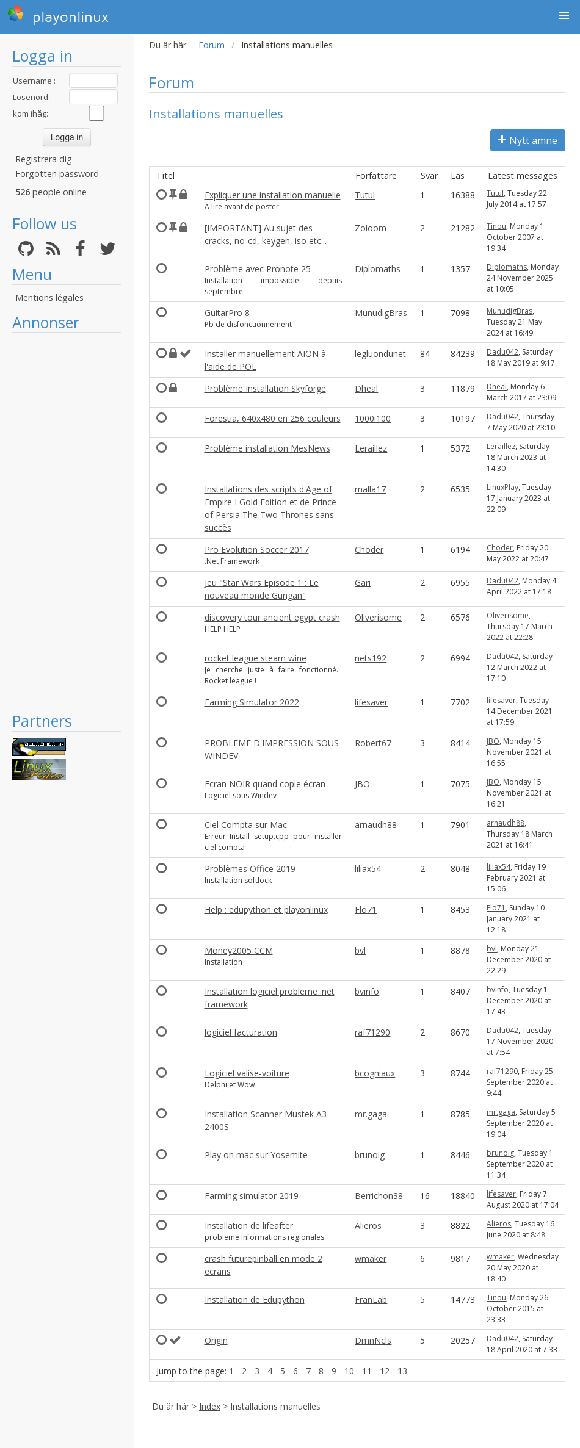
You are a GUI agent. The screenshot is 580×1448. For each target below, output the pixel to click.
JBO (493, 741)
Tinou (496, 226)
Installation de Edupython (255, 1299)
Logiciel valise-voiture (247, 1073)
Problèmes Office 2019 (250, 868)
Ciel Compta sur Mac (246, 824)
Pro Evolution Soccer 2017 (257, 549)
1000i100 (373, 418)
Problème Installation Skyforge (265, 388)
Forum (211, 45)
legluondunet (380, 353)
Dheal (366, 388)
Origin (216, 1340)
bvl (360, 950)
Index (209, 1406)
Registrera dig (43, 159)
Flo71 (366, 909)
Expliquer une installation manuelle (273, 195)
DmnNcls (373, 1340)
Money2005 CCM (239, 950)
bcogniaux (375, 1073)
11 (367, 1371)
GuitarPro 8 (227, 313)
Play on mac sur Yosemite (256, 1155)
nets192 (370, 658)
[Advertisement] (66, 522)
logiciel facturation (241, 1032)
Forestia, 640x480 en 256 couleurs (273, 418)
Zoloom (370, 228)
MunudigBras (381, 313)
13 (402, 1371)
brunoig (370, 1155)
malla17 (370, 489)
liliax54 (368, 868)
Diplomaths (378, 269)
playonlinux (58, 15)
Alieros (368, 1225)
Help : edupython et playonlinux (266, 909)
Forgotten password (57, 173)
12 (385, 1371)
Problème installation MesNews (267, 448)
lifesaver (371, 702)
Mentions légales (49, 297)
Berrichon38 (379, 1195)
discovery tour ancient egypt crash (272, 617)
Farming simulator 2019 (252, 1195)
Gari (363, 582)
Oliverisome (378, 617)
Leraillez (371, 448)
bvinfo (367, 991)
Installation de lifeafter (249, 1225)
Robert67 (373, 743)
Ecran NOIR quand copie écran (265, 784)
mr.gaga (371, 1114)
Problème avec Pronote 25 (258, 269)
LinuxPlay (502, 487)
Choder (369, 549)
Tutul (365, 195)
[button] (564, 16)
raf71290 (372, 1032)
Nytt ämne (527, 140)
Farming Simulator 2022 (252, 702)
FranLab (371, 1299)
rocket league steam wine (255, 658)
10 (349, 1371)
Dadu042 (502, 352)
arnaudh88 (376, 824)
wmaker (370, 1258)
